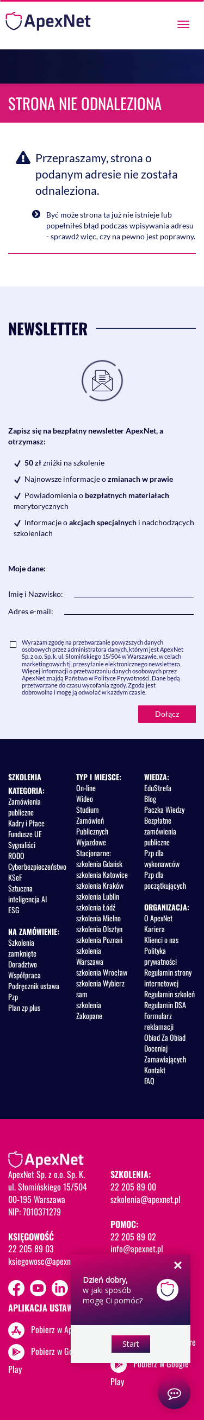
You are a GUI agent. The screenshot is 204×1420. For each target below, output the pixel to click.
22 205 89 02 (133, 1236)
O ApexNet (158, 918)
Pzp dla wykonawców (162, 858)
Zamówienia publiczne (24, 806)
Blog (150, 798)
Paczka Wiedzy (164, 809)
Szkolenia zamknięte (22, 948)
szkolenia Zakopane (89, 1010)
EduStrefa (157, 787)
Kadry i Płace (26, 823)
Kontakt (154, 1069)
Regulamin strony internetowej (167, 977)
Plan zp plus (24, 1007)
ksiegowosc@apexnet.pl (46, 1261)
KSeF (15, 877)
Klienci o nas (161, 939)
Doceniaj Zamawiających (165, 1053)
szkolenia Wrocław (101, 972)
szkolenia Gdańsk (99, 863)
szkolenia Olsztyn (99, 928)
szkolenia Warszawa (89, 956)
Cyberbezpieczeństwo (37, 866)
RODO (16, 855)
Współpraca (24, 974)
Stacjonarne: (93, 852)
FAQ (149, 1080)
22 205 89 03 (31, 1248)
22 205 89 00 (133, 1186)
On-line (86, 787)
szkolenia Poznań (99, 939)
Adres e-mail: (30, 611)
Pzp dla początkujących (165, 880)
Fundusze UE (25, 833)
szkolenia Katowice (102, 874)
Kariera (154, 928)
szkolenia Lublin (97, 896)
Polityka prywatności (160, 956)
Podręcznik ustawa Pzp (33, 991)
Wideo (84, 798)
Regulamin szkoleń (169, 993)
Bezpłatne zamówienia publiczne (160, 831)
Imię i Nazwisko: (35, 593)
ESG (13, 909)
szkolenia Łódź (95, 907)
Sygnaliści (21, 844)
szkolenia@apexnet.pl (145, 1199)
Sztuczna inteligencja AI (27, 893)
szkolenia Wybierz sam (100, 988)
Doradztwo (22, 964)
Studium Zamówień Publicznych (92, 820)
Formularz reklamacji (159, 1021)
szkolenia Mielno (98, 918)
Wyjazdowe (91, 842)
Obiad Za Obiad (165, 1037)
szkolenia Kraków (99, 885)
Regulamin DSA (165, 1004)
